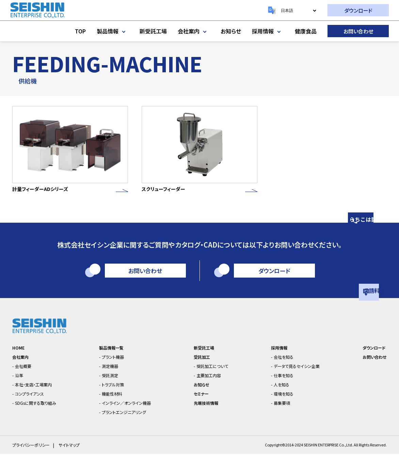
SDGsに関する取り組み (41, 407)
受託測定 (111, 379)
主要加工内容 (211, 379)
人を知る (279, 389)
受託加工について (215, 370)
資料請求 (390, 280)
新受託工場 (153, 31)
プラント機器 (115, 361)
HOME (19, 352)
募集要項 (279, 407)
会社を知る (281, 361)
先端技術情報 (207, 407)
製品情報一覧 (113, 352)
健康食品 (306, 31)
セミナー (201, 398)
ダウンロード (358, 10)
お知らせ (231, 31)
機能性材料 (114, 398)
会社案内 (194, 31)
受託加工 (202, 361)
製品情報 (113, 31)
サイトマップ (73, 450)
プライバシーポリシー (32, 450)
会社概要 (26, 370)
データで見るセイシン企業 (297, 370)
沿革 (21, 379)
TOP (80, 31)
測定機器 (111, 370)
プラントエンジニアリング (128, 416)
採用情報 (268, 31)
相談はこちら (390, 203)
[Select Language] (298, 10)
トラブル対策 (115, 389)
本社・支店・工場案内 (39, 389)
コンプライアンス (34, 398)
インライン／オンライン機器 (131, 407)
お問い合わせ (358, 31)
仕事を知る (281, 379)
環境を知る (281, 398)
